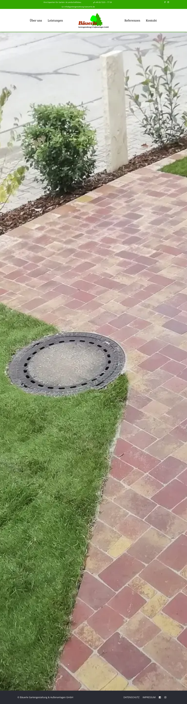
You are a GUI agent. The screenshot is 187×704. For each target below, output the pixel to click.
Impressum (149, 697)
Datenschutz (131, 697)
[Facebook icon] (165, 2)
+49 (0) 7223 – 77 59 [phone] (103, 2)
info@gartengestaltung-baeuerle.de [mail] (79, 6)
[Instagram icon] (168, 2)
